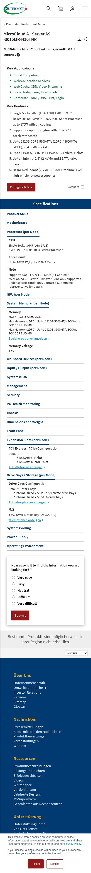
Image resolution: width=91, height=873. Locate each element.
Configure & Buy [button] (21, 187)
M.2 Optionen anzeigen (25, 520)
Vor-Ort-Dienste (26, 828)
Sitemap (20, 702)
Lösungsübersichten (29, 770)
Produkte (12, 24)
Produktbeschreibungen (32, 766)
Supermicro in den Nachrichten (37, 731)
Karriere (20, 697)
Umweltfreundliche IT (30, 687)
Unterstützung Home (29, 824)
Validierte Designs (27, 794)
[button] (79, 39)
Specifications (45, 203)
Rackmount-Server (34, 24)
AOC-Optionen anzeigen (25, 467)
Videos (19, 780)
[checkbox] (45, 591)
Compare (73, 187)
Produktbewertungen (30, 736)
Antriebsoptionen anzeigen (27, 502)
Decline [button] (54, 864)
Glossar (19, 706)
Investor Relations (27, 692)
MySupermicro (25, 799)
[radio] (45, 578)
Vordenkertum (25, 789)
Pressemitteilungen (28, 727)
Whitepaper (23, 785)
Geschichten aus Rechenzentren (38, 803)
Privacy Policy (72, 844)
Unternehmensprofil (29, 682)
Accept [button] (36, 864)
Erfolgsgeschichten (28, 775)
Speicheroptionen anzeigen (28, 338)
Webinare (21, 745)
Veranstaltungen (26, 741)
